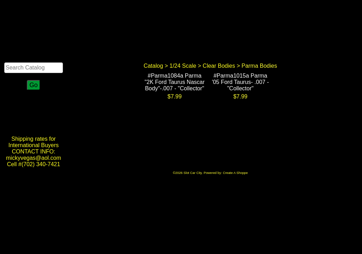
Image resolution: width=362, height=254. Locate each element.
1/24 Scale (183, 66)
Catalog (153, 66)
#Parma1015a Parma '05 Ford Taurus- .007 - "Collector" (240, 82)
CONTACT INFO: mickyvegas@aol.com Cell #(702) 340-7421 (33, 158)
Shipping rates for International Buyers (33, 142)
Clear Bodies (219, 66)
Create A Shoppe (235, 173)
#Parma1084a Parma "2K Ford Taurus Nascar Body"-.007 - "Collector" (175, 82)
